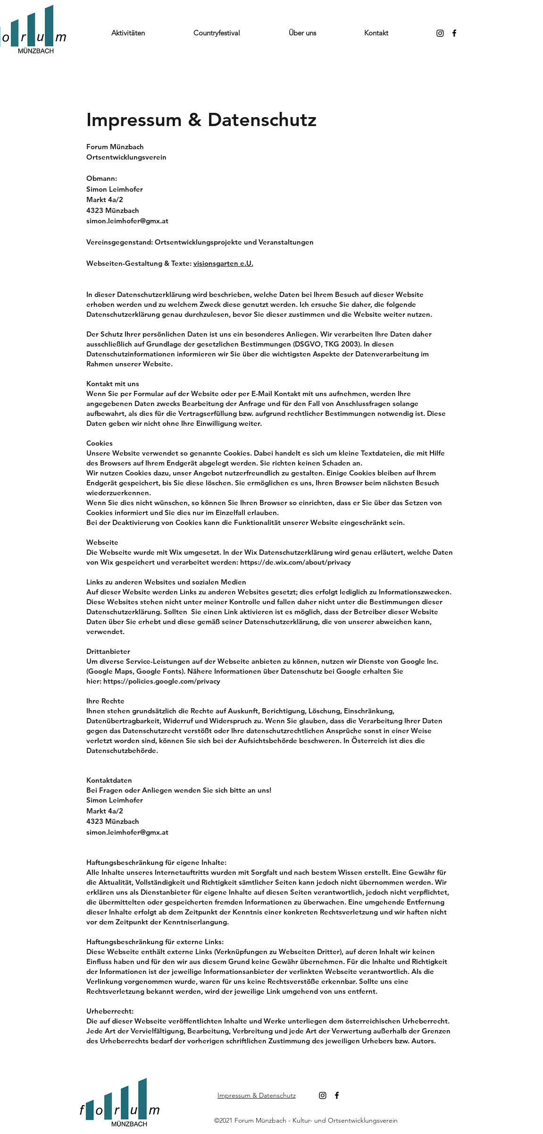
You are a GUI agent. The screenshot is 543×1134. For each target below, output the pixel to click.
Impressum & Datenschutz (256, 1095)
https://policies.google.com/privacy (161, 681)
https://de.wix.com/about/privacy (295, 562)
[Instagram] (440, 33)
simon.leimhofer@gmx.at (127, 220)
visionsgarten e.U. (223, 263)
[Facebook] (454, 33)
